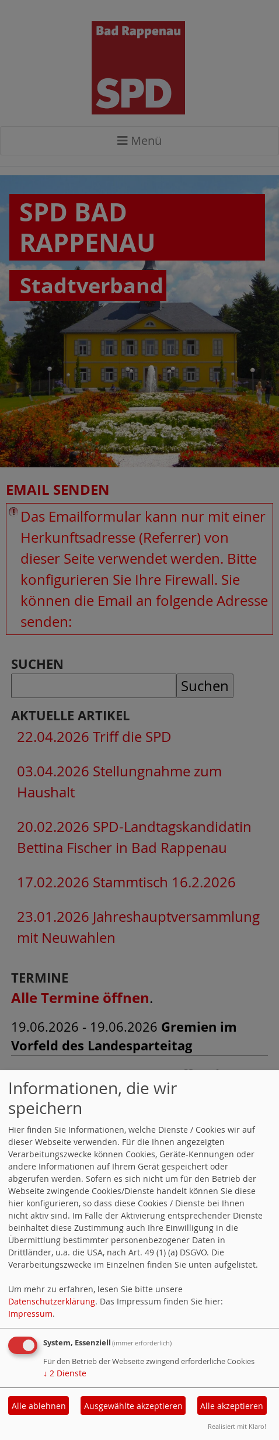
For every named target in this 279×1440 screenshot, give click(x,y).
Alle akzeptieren (231, 1405)
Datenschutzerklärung (51, 1301)
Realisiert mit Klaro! (237, 1426)
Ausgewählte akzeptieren (133, 1405)
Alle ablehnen (39, 1405)
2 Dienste (64, 1373)
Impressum (30, 1313)
